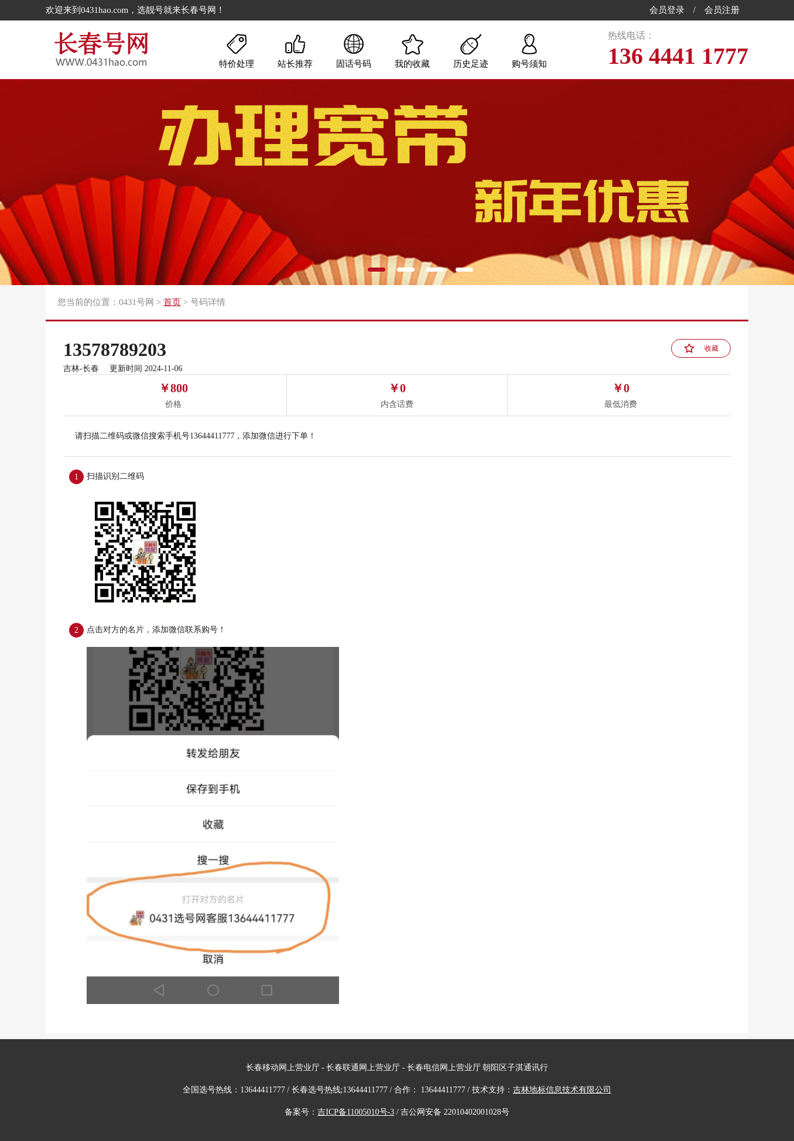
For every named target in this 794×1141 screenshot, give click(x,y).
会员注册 (722, 10)
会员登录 (667, 10)
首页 (172, 302)
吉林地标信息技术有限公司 (562, 1089)
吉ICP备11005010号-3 (355, 1112)
